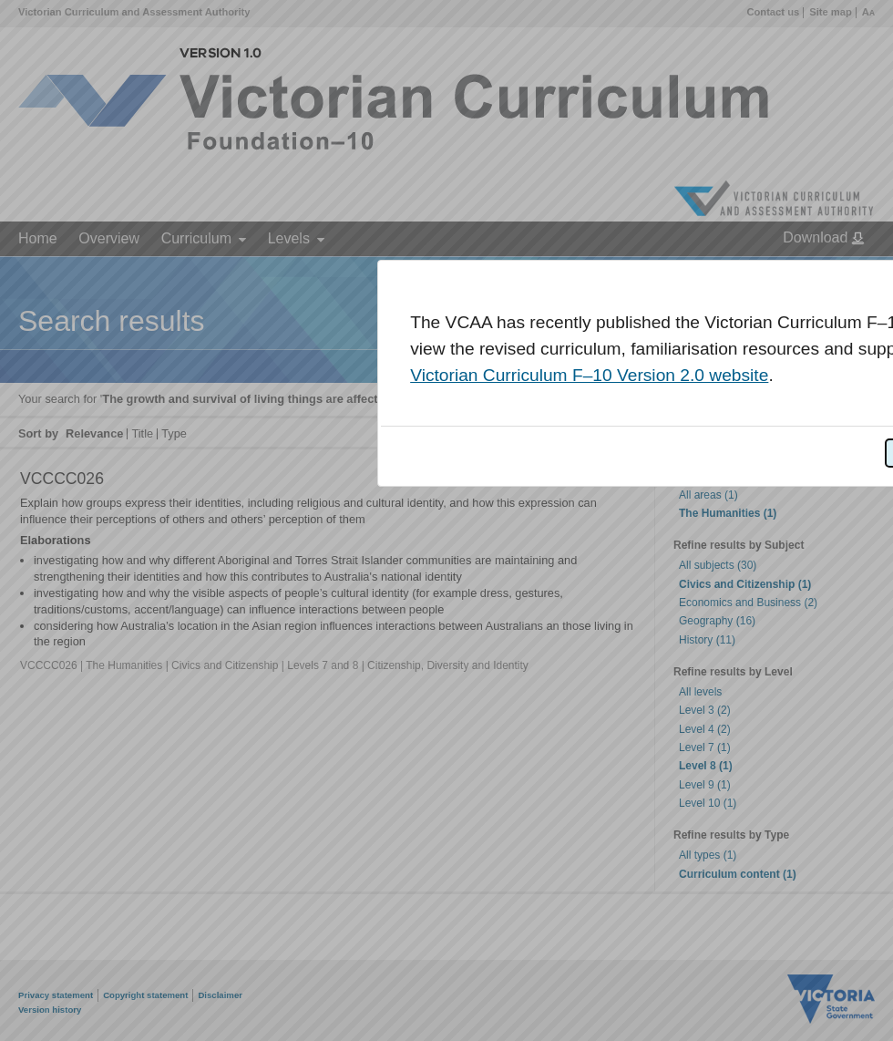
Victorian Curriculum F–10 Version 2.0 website (589, 375)
